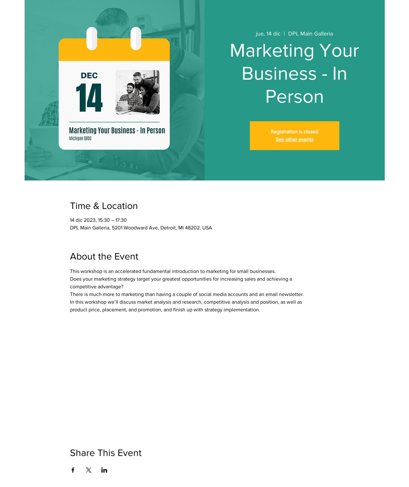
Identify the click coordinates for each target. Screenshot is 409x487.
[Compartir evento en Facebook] (73, 470)
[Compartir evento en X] (89, 470)
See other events (294, 139)
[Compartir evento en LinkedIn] (104, 470)
